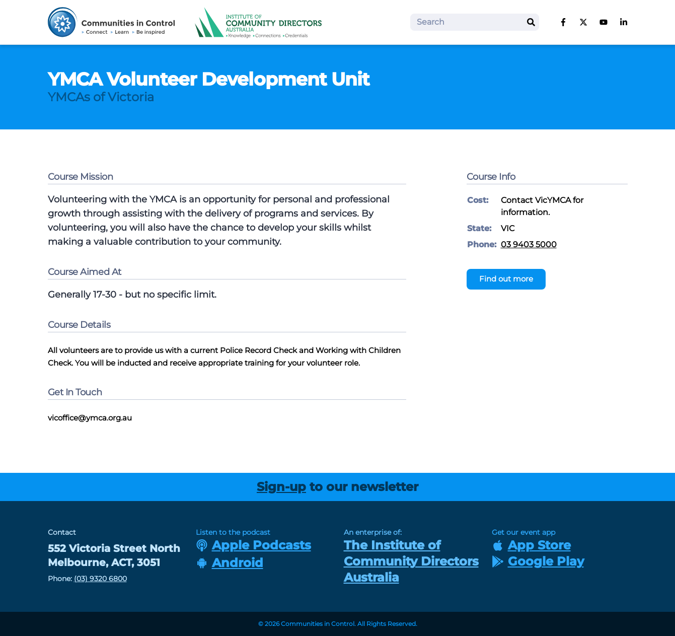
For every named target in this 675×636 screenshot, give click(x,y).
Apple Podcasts (253, 545)
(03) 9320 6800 (100, 578)
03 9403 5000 (529, 244)
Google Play (538, 561)
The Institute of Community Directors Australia (411, 561)
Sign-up (281, 486)
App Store (531, 545)
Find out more (506, 279)
